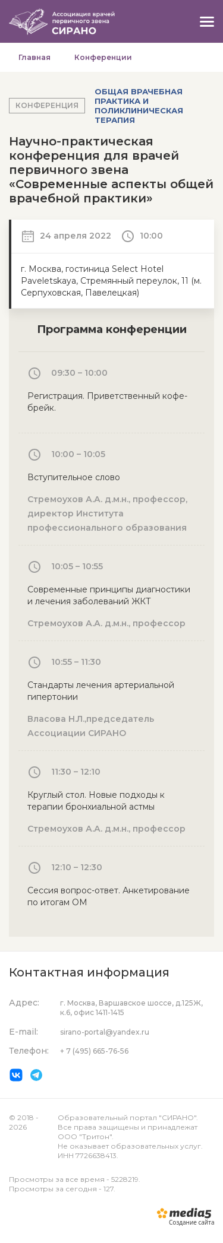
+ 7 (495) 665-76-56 (94, 1051)
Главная (34, 57)
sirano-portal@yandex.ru (104, 1032)
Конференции (103, 57)
